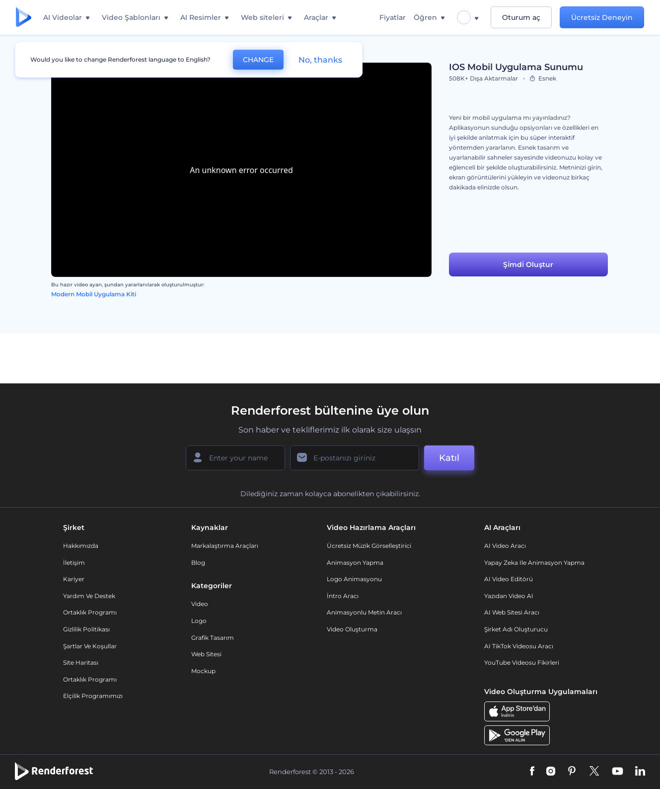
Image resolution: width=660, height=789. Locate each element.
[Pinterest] (572, 771)
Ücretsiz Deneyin (602, 17)
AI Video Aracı (505, 545)
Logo (199, 620)
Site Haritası (80, 662)
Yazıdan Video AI (508, 596)
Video (199, 604)
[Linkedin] (640, 771)
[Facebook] (532, 771)
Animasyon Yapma (355, 562)
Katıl (449, 457)
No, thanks (320, 60)
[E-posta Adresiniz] (354, 457)
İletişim (74, 562)
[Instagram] (550, 771)
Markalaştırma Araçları (224, 545)
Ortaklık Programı (90, 612)
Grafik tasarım (212, 637)
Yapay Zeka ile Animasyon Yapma (534, 562)
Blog (198, 562)
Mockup (203, 671)
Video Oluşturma (352, 629)
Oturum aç (521, 17)
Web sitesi (206, 654)
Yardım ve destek (89, 596)
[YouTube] (617, 771)
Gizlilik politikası (86, 629)
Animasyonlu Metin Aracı (364, 612)
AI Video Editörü (508, 579)
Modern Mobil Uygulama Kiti (93, 294)
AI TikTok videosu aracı (518, 646)
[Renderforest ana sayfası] (23, 17)
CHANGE (258, 59)
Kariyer (73, 579)
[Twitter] (594, 771)
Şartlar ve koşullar (90, 646)
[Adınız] (235, 457)
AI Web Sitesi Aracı (511, 612)
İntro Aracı (343, 596)
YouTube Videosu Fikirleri (521, 662)
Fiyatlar (392, 17)
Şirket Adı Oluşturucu (516, 629)
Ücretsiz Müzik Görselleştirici (369, 545)
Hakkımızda (80, 545)
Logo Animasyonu (354, 579)
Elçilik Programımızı (93, 696)
